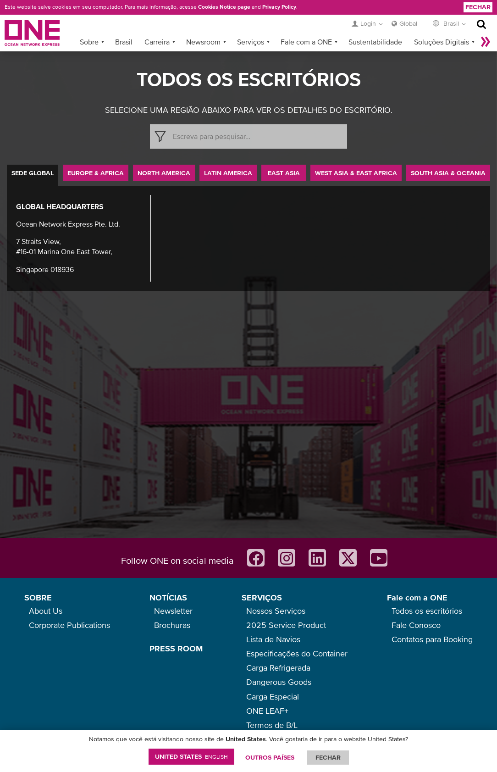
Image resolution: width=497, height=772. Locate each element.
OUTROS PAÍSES (269, 757)
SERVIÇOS (262, 597)
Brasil (124, 42)
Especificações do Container (297, 653)
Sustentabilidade (375, 42)
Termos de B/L (272, 725)
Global (408, 23)
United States (191, 756)
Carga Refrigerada (278, 667)
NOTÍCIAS (168, 597)
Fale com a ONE (306, 42)
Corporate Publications (69, 625)
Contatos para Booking (432, 639)
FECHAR (328, 757)
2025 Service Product (286, 625)
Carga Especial (272, 696)
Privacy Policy (279, 7)
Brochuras (172, 625)
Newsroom (203, 42)
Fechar (478, 7)
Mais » (485, 41)
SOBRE (38, 597)
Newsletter (173, 611)
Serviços (250, 42)
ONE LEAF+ (267, 711)
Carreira (157, 42)
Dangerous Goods (278, 682)
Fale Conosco (416, 625)
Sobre (89, 42)
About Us (45, 611)
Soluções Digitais (441, 42)
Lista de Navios (273, 639)
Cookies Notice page (224, 7)
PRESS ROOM (176, 648)
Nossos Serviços (275, 611)
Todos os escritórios (427, 611)
